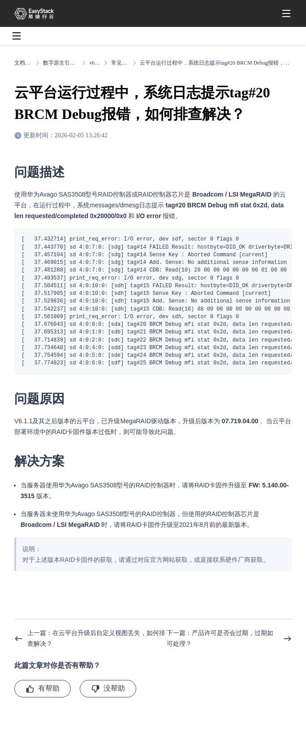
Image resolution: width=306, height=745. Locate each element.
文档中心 (23, 63)
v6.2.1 (94, 63)
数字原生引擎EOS (60, 63)
